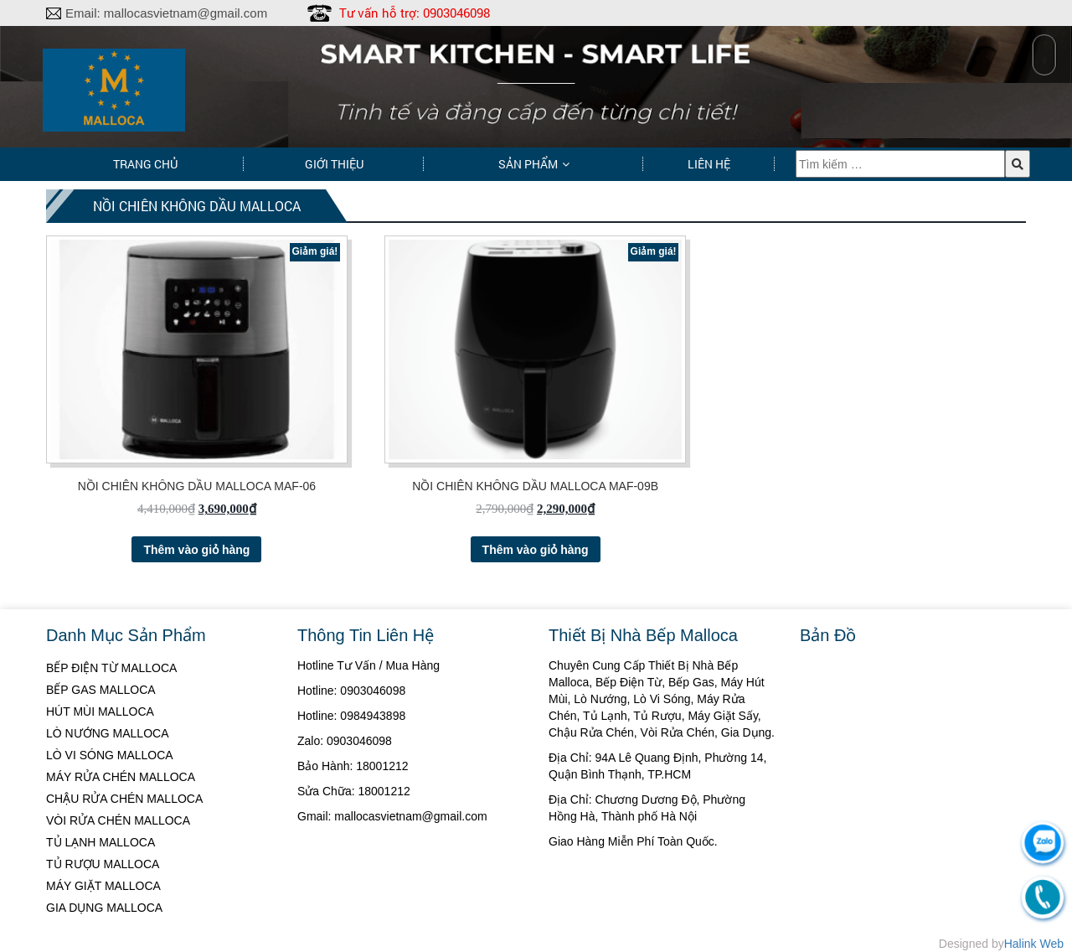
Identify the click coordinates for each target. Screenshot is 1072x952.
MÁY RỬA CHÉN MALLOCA (120, 777)
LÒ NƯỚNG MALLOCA (107, 733)
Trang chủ (145, 164)
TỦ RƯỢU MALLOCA (102, 864)
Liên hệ (709, 164)
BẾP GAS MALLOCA (101, 689)
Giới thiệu (334, 164)
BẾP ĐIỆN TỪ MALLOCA (111, 668)
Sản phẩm (528, 164)
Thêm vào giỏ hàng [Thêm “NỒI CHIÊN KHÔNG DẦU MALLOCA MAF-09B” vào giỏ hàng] (535, 549)
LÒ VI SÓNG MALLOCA (109, 755)
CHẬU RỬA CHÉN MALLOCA (124, 798)
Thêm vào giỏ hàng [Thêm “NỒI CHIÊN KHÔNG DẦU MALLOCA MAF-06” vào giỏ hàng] (196, 549)
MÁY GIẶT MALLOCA (103, 885)
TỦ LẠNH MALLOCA (100, 842)
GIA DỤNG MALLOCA (104, 907)
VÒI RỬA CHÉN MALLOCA (118, 820)
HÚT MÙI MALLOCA (100, 711)
